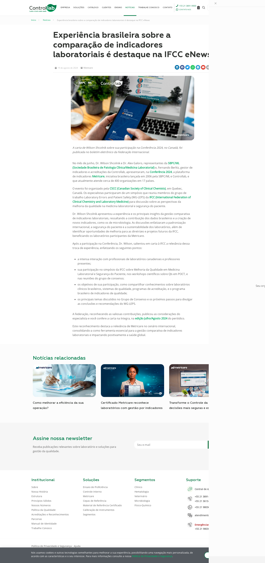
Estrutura (36, 496)
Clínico (138, 487)
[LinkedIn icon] (217, 545)
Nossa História (39, 491)
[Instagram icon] (228, 545)
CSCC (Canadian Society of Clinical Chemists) (138, 188)
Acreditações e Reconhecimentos (50, 514)
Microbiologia (142, 500)
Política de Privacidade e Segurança (51, 546)
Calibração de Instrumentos (98, 509)
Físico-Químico (143, 505)
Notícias (47, 20)
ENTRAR (225, 7)
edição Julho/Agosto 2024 (151, 318)
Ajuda (77, 546)
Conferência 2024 (161, 172)
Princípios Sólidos (41, 500)
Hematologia (142, 491)
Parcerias (36, 519)
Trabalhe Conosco (41, 528)
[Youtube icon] (223, 545)
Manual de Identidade (44, 523)
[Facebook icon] (212, 545)
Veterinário (141, 496)
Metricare (88, 67)
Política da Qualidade (43, 509)
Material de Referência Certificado (102, 505)
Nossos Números (41, 505)
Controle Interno (92, 491)
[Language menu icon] (211, 7)
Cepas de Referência (94, 500)
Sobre (34, 487)
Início (33, 20)
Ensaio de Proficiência (95, 487)
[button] (177, 67)
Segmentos (89, 514)
